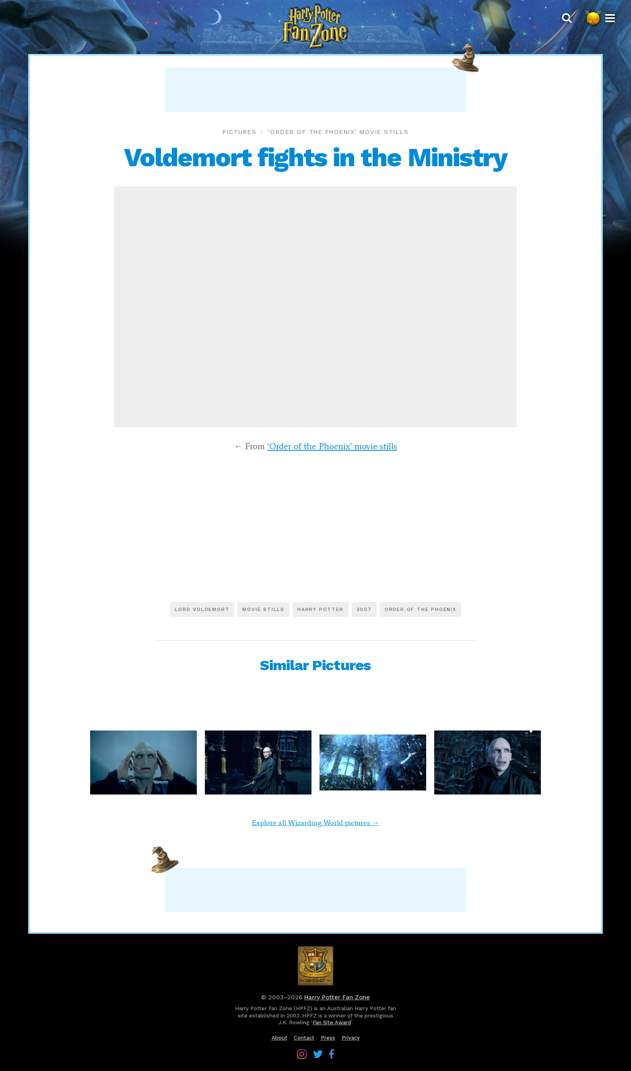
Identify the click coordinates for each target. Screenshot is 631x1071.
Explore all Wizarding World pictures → (315, 822)
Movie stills (263, 609)
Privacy (351, 1038)
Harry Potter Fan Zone (337, 997)
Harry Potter (320, 609)
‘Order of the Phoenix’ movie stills (338, 132)
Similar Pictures (315, 665)
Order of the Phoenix (420, 609)
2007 (364, 609)
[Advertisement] (315, 90)
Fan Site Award (332, 1022)
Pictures (239, 132)
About (279, 1038)
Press (328, 1038)
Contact (304, 1038)
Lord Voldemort (202, 609)
